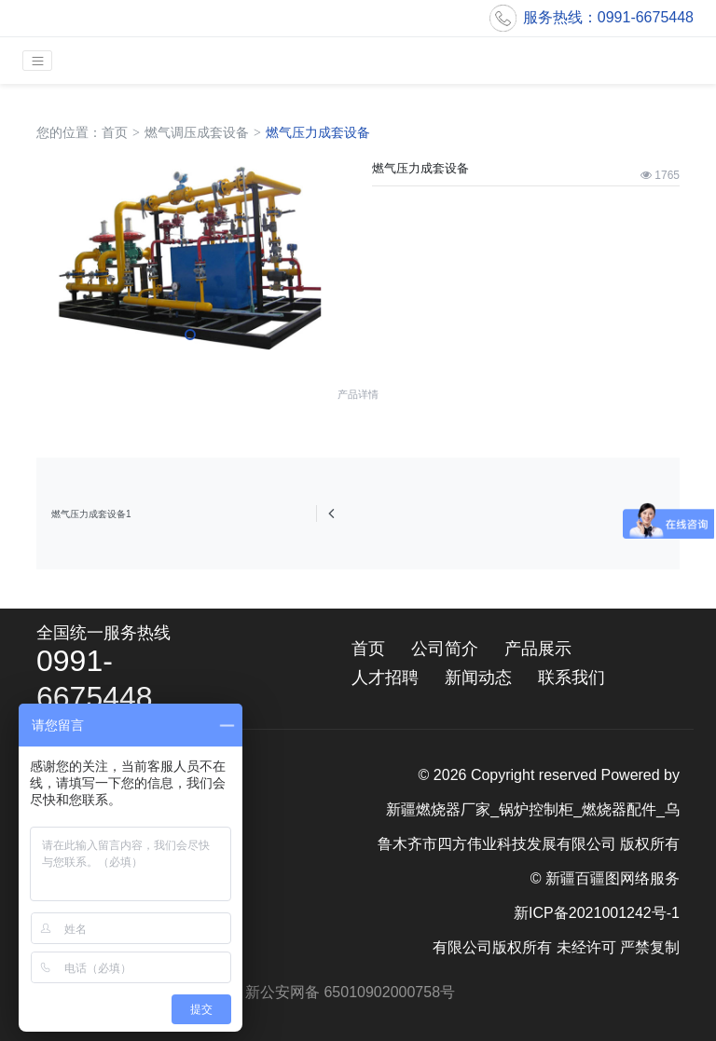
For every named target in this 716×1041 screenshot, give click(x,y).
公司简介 (444, 648)
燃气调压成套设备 (197, 132)
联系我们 (571, 677)
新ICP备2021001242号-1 (597, 913)
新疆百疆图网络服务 (612, 878)
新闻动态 (478, 677)
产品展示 (537, 648)
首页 (115, 132)
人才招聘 (385, 677)
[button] (190, 334)
